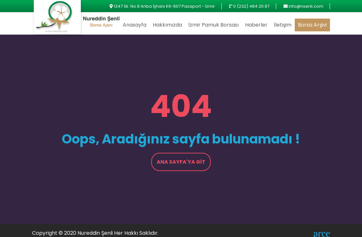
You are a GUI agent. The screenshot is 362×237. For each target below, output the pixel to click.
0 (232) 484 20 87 (251, 6)
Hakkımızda (167, 25)
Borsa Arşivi (312, 25)
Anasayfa (134, 25)
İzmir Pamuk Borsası (213, 25)
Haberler (256, 25)
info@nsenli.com (306, 6)
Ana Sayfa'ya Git (181, 162)
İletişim (283, 25)
